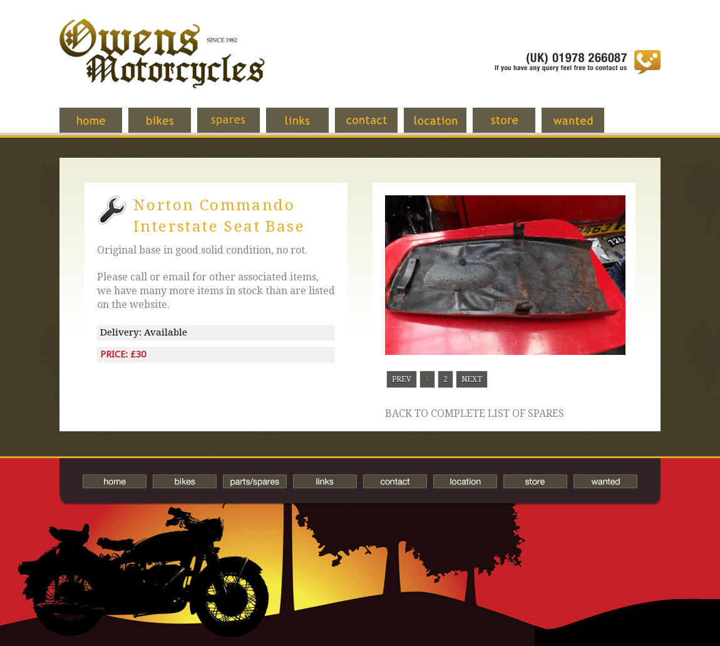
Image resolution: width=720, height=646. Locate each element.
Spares (238, 126)
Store (513, 126)
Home (100, 126)
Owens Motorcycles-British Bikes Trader (162, 66)
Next (471, 379)
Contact (375, 126)
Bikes (185, 481)
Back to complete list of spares (474, 414)
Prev (401, 379)
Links (306, 126)
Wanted (582, 126)
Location (444, 126)
